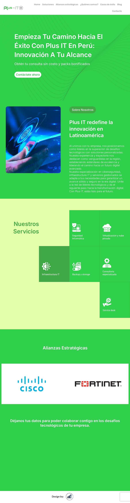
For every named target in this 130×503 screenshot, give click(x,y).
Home (37, 4)
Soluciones (48, 4)
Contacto (117, 11)
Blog (119, 4)
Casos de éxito (107, 4)
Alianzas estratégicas (67, 4)
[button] (82, 109)
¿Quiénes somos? (89, 4)
